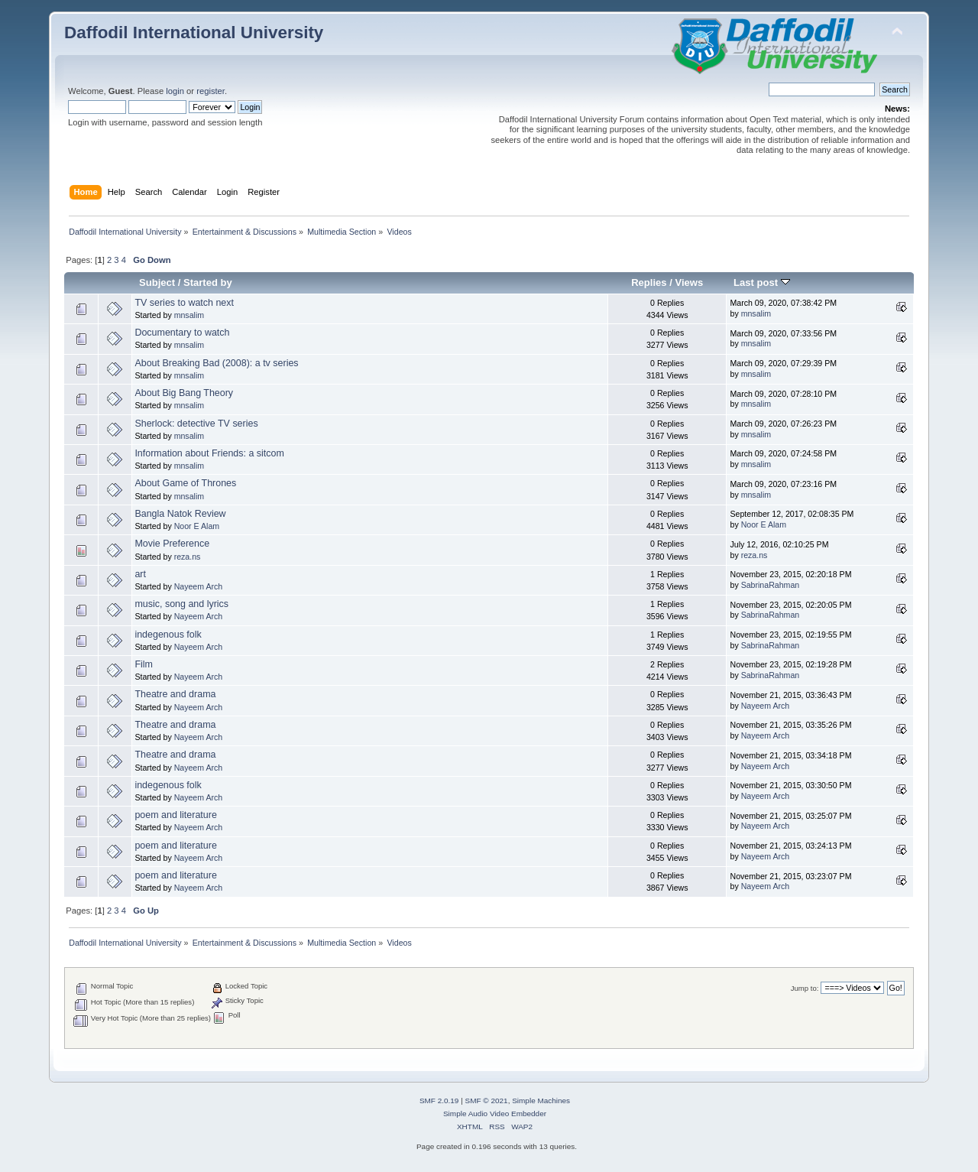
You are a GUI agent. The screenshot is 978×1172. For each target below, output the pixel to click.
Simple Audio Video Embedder (494, 1113)
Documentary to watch (181, 332)
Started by (207, 282)
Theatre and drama (174, 694)
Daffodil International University (193, 32)
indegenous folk (167, 634)
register (210, 91)
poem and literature (175, 815)
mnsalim (189, 315)
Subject (157, 282)
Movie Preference (171, 543)
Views (689, 282)
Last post (762, 282)
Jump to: (805, 988)
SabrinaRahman (770, 584)
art (140, 574)
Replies (648, 282)
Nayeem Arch (198, 586)
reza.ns (187, 556)
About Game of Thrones (185, 483)
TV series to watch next (184, 302)
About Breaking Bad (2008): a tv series (216, 363)
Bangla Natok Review (179, 513)
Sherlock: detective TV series (195, 423)
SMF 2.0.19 (439, 1100)
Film (143, 664)
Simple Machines (541, 1100)
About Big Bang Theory (183, 393)
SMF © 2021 (486, 1100)
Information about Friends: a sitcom (208, 453)
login (175, 91)
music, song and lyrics (181, 604)
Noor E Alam (196, 526)
